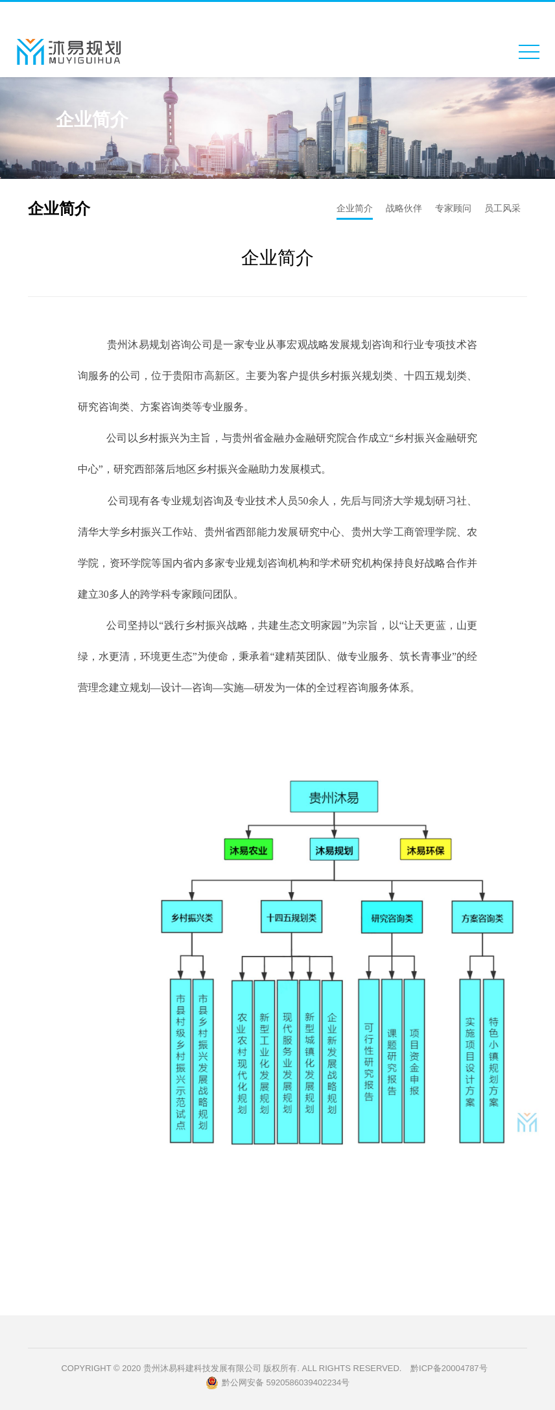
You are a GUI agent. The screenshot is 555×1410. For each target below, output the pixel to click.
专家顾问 (453, 208)
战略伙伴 (404, 208)
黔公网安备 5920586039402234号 (277, 1382)
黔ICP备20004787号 (449, 1368)
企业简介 (355, 208)
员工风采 (502, 208)
